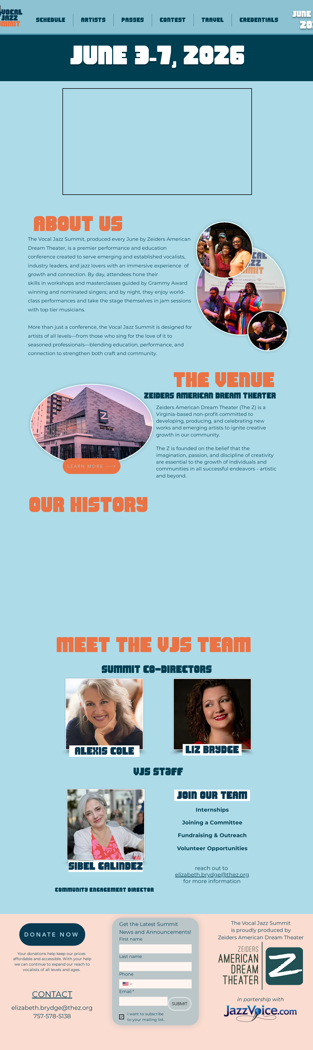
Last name (130, 956)
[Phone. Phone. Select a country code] (127, 984)
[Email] (141, 1001)
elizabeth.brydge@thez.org (212, 874)
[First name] (153, 948)
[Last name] (153, 966)
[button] (104, 714)
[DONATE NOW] (52, 934)
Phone (126, 974)
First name (131, 939)
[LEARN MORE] (92, 466)
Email (126, 992)
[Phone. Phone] (161, 983)
